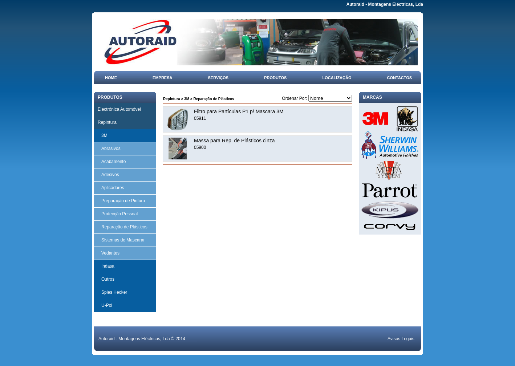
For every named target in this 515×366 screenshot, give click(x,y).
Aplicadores (112, 187)
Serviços (218, 78)
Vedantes (110, 253)
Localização (336, 78)
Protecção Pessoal (119, 213)
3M (104, 135)
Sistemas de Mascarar (123, 240)
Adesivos (110, 174)
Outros (107, 279)
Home (111, 78)
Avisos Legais (401, 338)
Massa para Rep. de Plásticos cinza (234, 140)
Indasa (107, 266)
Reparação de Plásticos (124, 226)
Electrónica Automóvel (119, 109)
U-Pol (106, 305)
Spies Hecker (114, 292)
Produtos (275, 78)
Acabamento (113, 161)
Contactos (399, 78)
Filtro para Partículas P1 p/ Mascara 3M (239, 111)
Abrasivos (111, 148)
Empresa (162, 78)
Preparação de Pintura (123, 200)
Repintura (107, 122)
